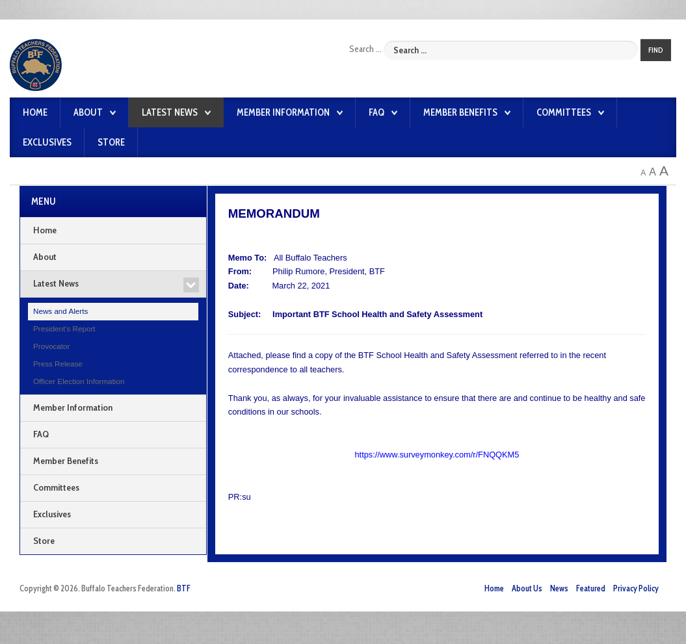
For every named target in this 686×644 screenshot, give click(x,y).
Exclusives (47, 142)
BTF (184, 588)
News (559, 588)
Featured (590, 588)
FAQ (376, 112)
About (88, 112)
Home (35, 112)
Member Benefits (460, 112)
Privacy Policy (636, 588)
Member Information (283, 112)
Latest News (170, 112)
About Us (527, 588)
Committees (563, 112)
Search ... (365, 49)
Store (111, 142)
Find (655, 50)
